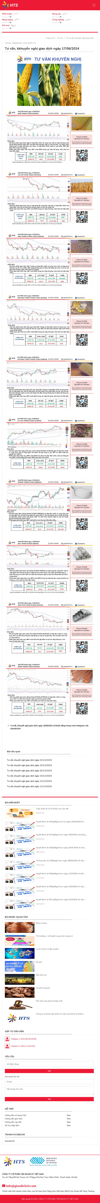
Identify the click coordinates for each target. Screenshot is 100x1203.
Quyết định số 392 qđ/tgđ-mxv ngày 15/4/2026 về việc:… (61, 899)
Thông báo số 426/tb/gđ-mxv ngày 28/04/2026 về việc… (61, 860)
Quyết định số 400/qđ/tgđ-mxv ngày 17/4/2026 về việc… (60, 873)
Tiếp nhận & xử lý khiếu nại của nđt (52, 808)
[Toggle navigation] (94, 5)
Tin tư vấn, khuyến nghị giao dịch (80, 38)
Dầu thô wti (41, 975)
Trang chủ (50, 38)
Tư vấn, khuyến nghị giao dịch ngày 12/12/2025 (29, 781)
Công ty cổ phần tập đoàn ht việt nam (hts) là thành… (60, 1014)
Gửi (49, 1071)
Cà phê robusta (43, 988)
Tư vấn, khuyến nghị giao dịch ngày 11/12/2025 (29, 786)
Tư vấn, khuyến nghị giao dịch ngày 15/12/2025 (29, 775)
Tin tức (60, 38)
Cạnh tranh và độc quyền (47, 949)
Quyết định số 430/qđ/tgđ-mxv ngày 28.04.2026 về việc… (61, 847)
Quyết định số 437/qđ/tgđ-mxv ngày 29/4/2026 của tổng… (61, 834)
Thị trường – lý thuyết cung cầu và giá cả (54, 936)
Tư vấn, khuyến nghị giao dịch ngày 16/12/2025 (29, 770)
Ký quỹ (39, 962)
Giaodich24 (9, 1141)
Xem (69, 1115)
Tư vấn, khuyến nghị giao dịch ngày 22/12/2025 (29, 760)
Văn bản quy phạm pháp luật (49, 1001)
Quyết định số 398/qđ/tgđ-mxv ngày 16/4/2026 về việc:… (61, 886)
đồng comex (41, 923)
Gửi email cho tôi (12, 1076)
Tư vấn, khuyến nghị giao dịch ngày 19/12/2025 (29, 765)
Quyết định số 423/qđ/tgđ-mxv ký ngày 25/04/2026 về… (60, 821)
